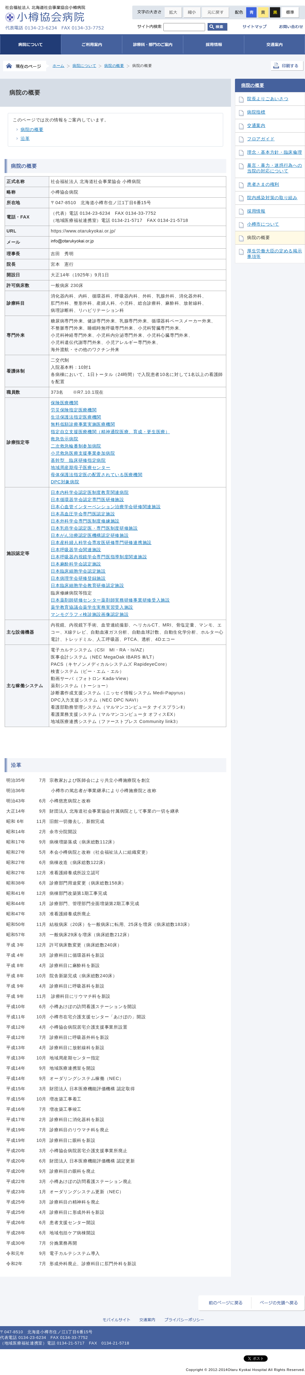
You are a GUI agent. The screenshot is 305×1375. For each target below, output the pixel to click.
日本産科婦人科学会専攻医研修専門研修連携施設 (101, 542)
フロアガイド (260, 139)
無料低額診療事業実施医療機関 (83, 424)
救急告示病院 (64, 438)
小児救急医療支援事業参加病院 (83, 453)
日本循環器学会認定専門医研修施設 (87, 499)
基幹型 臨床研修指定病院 (78, 460)
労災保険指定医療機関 (73, 409)
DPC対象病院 (65, 481)
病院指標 (256, 112)
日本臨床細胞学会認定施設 (78, 571)
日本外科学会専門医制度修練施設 (85, 521)
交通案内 (256, 125)
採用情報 (256, 211)
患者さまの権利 (263, 184)
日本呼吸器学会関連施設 (76, 549)
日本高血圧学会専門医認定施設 (83, 513)
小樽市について (263, 224)
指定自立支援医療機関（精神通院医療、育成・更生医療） (110, 431)
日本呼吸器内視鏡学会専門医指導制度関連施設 (99, 556)
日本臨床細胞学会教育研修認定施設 (87, 585)
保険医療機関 (64, 402)
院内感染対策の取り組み (272, 197)
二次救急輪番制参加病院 (76, 445)
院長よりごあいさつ (267, 98)
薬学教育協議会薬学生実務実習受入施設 (92, 607)
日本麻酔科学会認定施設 (76, 563)
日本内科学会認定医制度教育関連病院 (90, 492)
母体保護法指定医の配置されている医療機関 (96, 474)
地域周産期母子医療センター (80, 467)
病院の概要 (32, 129)
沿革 (25, 138)
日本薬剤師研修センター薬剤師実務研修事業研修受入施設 (110, 600)
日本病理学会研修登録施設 (78, 578)
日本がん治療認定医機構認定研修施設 (90, 535)
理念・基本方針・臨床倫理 (274, 152)
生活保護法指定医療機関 (76, 417)
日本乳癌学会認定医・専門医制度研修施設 (94, 528)
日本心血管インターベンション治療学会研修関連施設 (106, 506)
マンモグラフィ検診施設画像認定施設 (90, 614)
